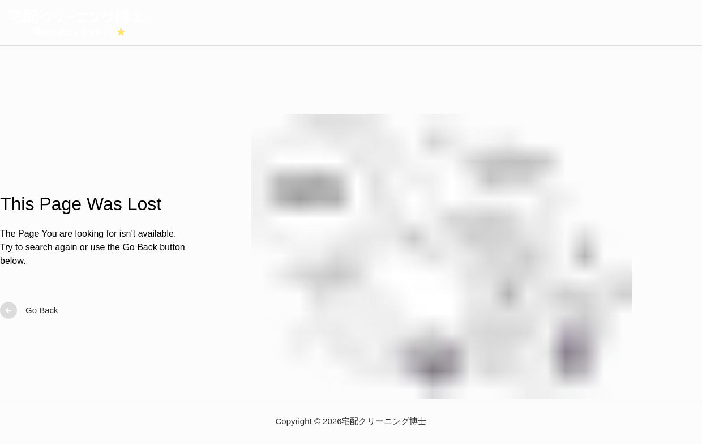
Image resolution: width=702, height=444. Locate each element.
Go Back (29, 310)
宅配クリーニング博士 (383, 421)
